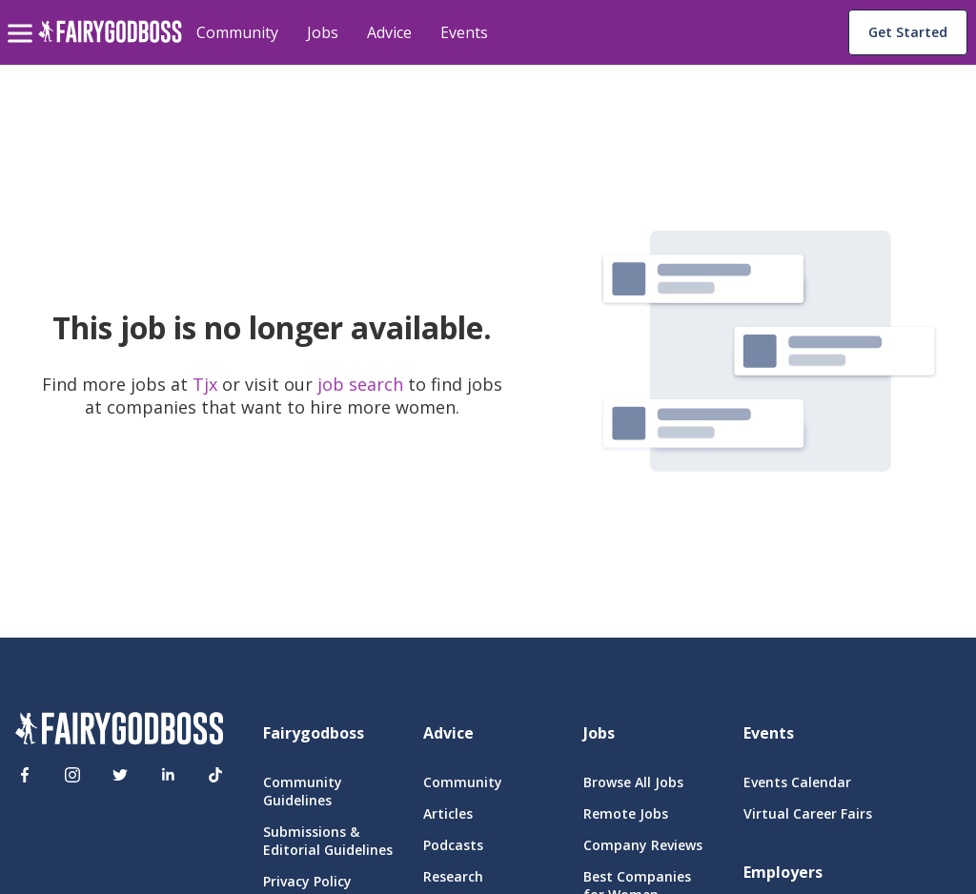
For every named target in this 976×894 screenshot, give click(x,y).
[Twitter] (120, 775)
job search (360, 384)
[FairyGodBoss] (119, 731)
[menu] (23, 18)
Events (464, 32)
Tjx (207, 384)
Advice (389, 32)
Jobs (322, 32)
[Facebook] (25, 775)
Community (237, 32)
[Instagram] (72, 775)
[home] (110, 42)
